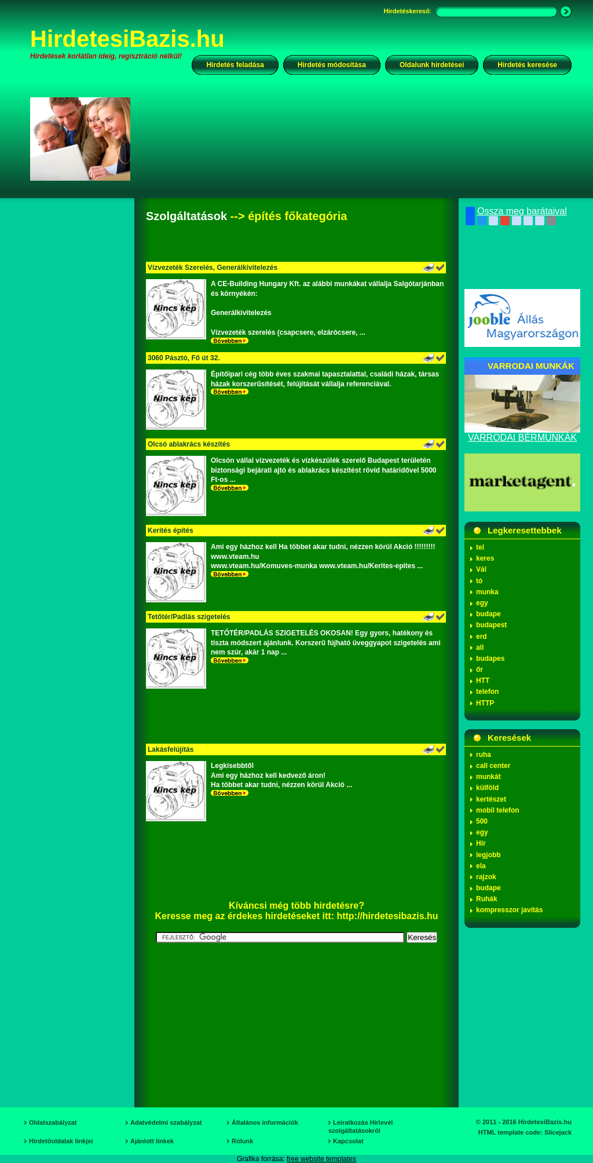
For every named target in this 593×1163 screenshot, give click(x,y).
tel (480, 547)
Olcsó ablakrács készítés (189, 444)
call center (493, 766)
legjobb (488, 855)
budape (488, 614)
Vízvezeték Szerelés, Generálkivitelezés (212, 268)
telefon (487, 691)
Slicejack (558, 1132)
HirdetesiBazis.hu (127, 39)
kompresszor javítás (509, 910)
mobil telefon (497, 810)
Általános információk (265, 1122)
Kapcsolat (348, 1141)
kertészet (491, 799)
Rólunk (242, 1141)
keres (485, 558)
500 (482, 821)
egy (482, 603)
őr (479, 669)
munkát (488, 777)
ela (481, 866)
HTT (482, 680)
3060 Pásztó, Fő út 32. (184, 358)
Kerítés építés (170, 530)
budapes (490, 658)
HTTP (485, 703)
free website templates (321, 1159)
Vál (481, 569)
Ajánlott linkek (152, 1141)
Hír (481, 843)
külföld (487, 788)
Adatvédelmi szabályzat (166, 1122)
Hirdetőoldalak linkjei (61, 1141)
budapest (491, 625)
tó (479, 581)
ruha (483, 755)
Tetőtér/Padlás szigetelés (189, 617)
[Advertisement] (358, 138)
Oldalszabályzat (53, 1122)
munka (487, 592)
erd (481, 636)
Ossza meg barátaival (516, 211)
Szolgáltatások (186, 216)
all (480, 647)
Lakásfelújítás (170, 749)
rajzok (486, 877)
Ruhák (486, 899)
